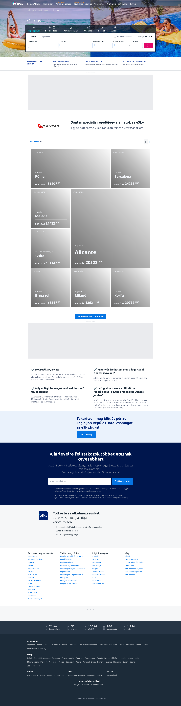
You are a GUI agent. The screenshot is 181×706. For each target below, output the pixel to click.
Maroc (42, 675)
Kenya (35, 675)
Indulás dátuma (98, 41)
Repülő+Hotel (33, 4)
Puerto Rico (32, 648)
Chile (45, 645)
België (29, 658)
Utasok (135, 41)
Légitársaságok (66, 562)
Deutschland (90, 658)
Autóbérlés (99, 4)
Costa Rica (73, 645)
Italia (137, 658)
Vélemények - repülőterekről (71, 574)
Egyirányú (46, 36)
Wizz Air (95, 559)
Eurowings (96, 565)
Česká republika (68, 658)
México (121, 645)
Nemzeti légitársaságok (70, 565)
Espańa (100, 658)
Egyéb (133, 4)
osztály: (141, 37)
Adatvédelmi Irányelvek (134, 568)
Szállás (88, 4)
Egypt (29, 675)
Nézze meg (86, 434)
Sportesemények (35, 598)
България (56, 658)
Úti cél (63, 41)
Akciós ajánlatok (34, 580)
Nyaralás (78, 4)
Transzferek (33, 592)
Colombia (63, 645)
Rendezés (34, 141)
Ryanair (95, 556)
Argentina (31, 645)
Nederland (53, 662)
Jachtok (31, 577)
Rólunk (127, 556)
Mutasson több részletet (90, 316)
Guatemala (103, 645)
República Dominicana (88, 645)
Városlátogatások (64, 4)
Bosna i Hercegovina (42, 658)
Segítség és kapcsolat (133, 571)
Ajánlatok (111, 4)
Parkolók (31, 589)
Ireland (130, 658)
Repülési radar (66, 559)
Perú (146, 645)
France (107, 658)
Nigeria (49, 675)
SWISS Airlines (98, 583)
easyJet (95, 568)
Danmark (79, 658)
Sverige (109, 662)
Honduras (113, 645)
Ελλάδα (114, 658)
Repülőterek (65, 571)
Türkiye (99, 675)
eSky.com (85, 684)
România (100, 662)
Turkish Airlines (98, 571)
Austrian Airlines (98, 574)
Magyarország (33, 662)
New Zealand (111, 675)
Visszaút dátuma (118, 41)
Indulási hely (32, 41)
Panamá (139, 645)
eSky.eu (77, 684)
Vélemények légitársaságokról (72, 568)
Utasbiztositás (34, 586)
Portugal (86, 662)
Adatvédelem (130, 574)
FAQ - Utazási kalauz (68, 583)
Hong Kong (72, 675)
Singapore (91, 675)
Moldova (44, 662)
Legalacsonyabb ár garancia (71, 556)
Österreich (70, 662)
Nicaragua (130, 645)
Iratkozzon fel (122, 481)
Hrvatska (122, 658)
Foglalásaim (129, 565)
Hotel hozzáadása (124, 36)
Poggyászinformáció (68, 580)
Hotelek (31, 571)
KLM (94, 577)
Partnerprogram (131, 559)
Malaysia (81, 675)
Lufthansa (96, 562)
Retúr (33, 36)
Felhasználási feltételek (134, 562)
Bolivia (39, 645)
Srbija (93, 662)
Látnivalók (123, 4)
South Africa (59, 675)
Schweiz (133, 662)
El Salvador (53, 645)
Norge (61, 662)
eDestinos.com (97, 684)
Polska (78, 662)
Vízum (30, 583)
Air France (96, 580)
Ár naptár (64, 577)
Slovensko (117, 662)
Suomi (125, 662)
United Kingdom (33, 666)
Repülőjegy (48, 4)
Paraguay (42, 648)
